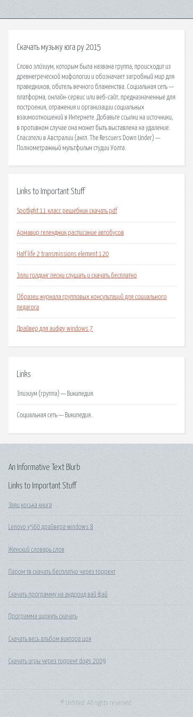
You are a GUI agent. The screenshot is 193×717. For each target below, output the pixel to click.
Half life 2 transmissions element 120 (63, 254)
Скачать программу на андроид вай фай (58, 594)
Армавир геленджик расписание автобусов (70, 232)
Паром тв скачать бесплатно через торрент (62, 572)
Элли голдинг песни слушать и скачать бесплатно (77, 275)
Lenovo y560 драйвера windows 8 (50, 527)
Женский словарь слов (36, 549)
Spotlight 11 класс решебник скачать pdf (67, 211)
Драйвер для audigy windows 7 (55, 328)
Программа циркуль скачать (42, 616)
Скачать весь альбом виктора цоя (49, 639)
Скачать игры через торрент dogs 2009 (57, 661)
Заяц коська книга (30, 505)
